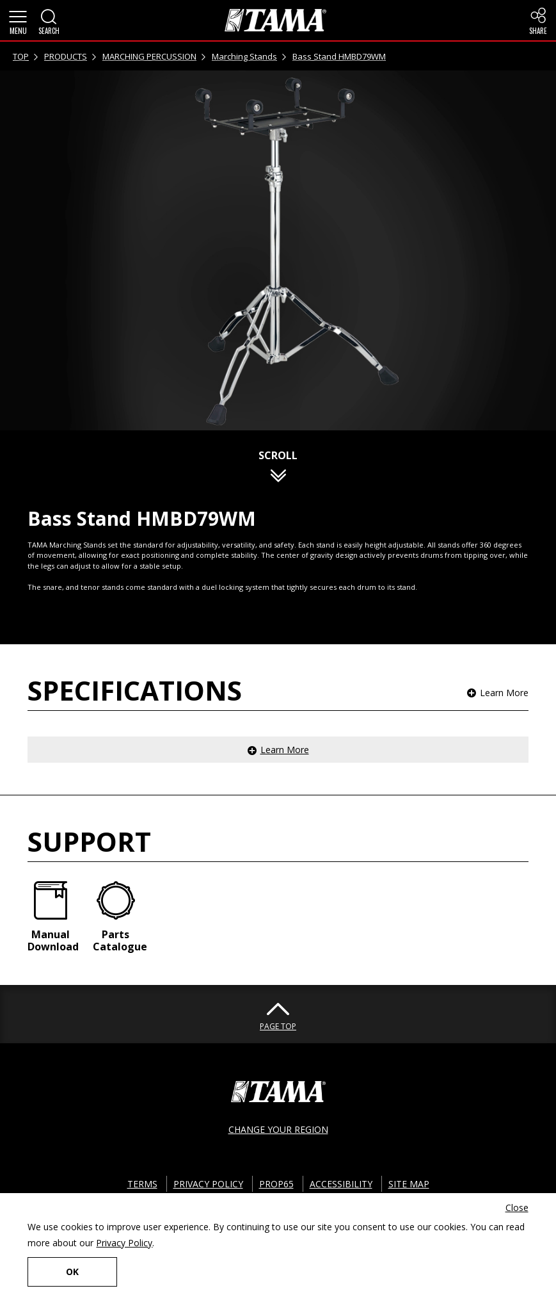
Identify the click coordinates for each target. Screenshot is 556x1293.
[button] (18, 20)
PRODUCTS (65, 56)
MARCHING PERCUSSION (149, 56)
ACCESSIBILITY (341, 1184)
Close (516, 1207)
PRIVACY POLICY (208, 1184)
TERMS (142, 1184)
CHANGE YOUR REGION (278, 1129)
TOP (21, 56)
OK (72, 1271)
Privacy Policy (124, 1243)
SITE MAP (408, 1184)
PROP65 (276, 1184)
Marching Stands (244, 56)
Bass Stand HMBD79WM (339, 56)
